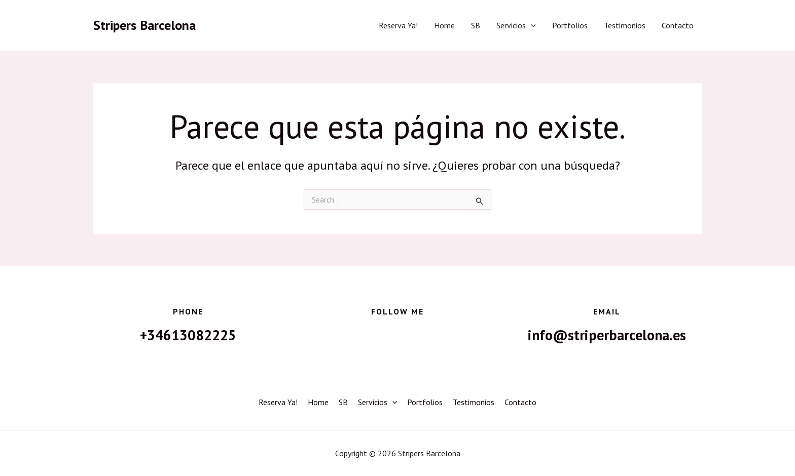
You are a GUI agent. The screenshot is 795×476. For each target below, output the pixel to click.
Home (444, 25)
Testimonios (624, 25)
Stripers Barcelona (144, 25)
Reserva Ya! (398, 25)
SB (475, 25)
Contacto (678, 25)
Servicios (516, 25)
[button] (531, 25)
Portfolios (570, 25)
